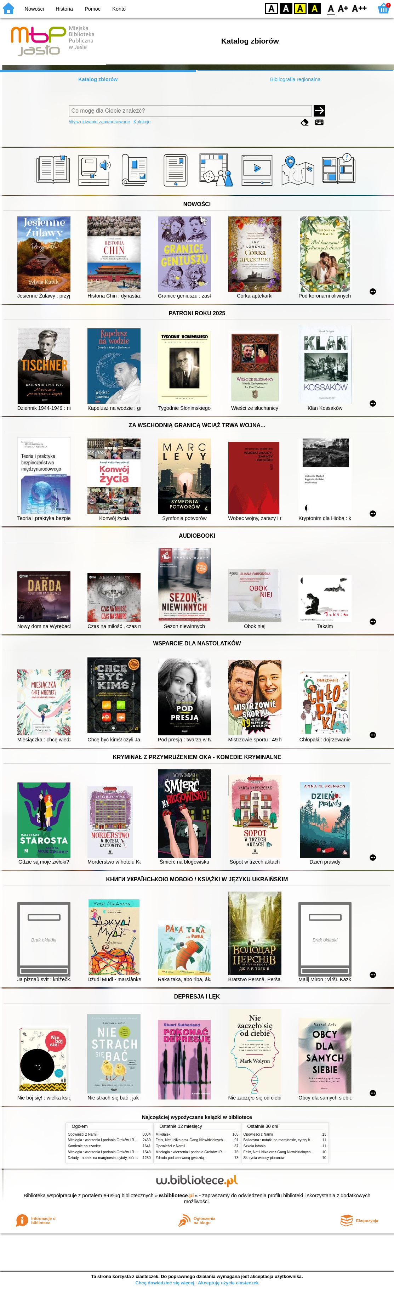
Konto (119, 9)
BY (314, 8)
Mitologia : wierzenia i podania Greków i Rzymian (107, 1140)
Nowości (34, 9)
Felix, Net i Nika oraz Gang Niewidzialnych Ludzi (194, 1140)
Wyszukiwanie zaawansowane (99, 121)
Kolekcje (141, 121)
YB (300, 8)
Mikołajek (163, 1134)
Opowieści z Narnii (82, 1134)
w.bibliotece (176, 1195)
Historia (64, 9)
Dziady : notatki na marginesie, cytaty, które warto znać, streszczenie (122, 1158)
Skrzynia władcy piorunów (264, 1158)
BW (286, 8)
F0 (330, 8)
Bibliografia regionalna (295, 79)
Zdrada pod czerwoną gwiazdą (180, 1158)
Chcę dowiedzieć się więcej (164, 1282)
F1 (343, 8)
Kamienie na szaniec (84, 1146)
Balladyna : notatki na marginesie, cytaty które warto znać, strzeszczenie (301, 1140)
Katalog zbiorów (98, 79)
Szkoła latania (255, 1146)
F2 (359, 8)
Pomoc (93, 9)
